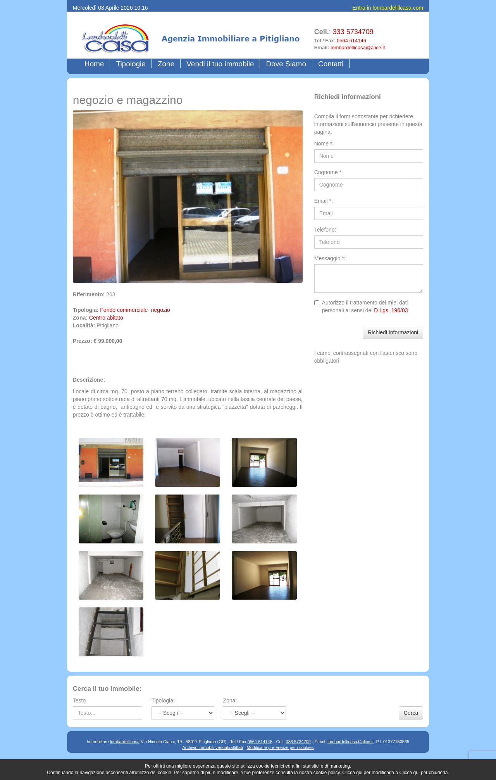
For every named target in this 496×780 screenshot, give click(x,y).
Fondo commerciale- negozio (135, 310)
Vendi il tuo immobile (220, 64)
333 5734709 (353, 32)
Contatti (330, 64)
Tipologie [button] (130, 64)
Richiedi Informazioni (393, 332)
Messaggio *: (330, 258)
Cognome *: (328, 172)
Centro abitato (106, 318)
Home (96, 63)
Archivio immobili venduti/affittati (212, 747)
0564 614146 (351, 40)
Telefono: (325, 230)
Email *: (323, 201)
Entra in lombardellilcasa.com (387, 8)
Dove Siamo (286, 64)
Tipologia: (163, 700)
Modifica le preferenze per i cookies (280, 747)
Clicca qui (352, 772)
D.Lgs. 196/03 (391, 310)
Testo (79, 700)
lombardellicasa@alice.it (358, 47)
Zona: (230, 700)
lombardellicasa (125, 741)
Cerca (411, 713)
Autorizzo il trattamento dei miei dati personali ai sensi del (361, 306)
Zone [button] (166, 64)
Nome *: (324, 143)
